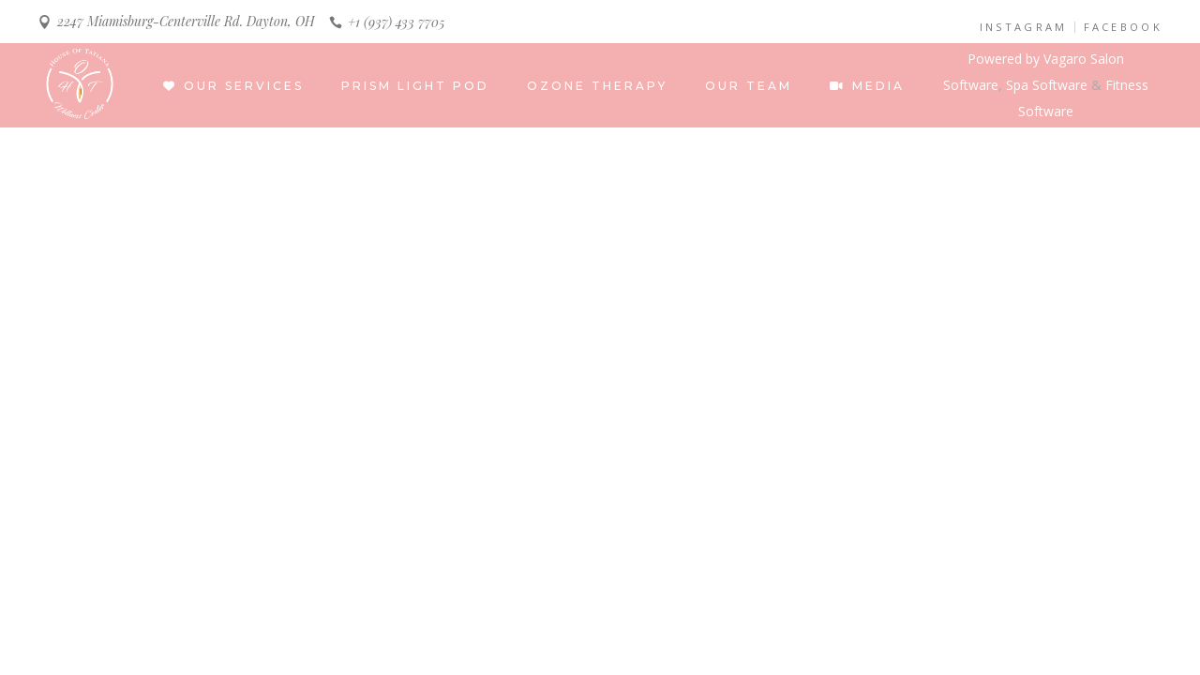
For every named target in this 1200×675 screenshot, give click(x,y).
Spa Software (1047, 85)
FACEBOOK (1123, 27)
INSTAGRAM (1024, 27)
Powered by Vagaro (1027, 59)
